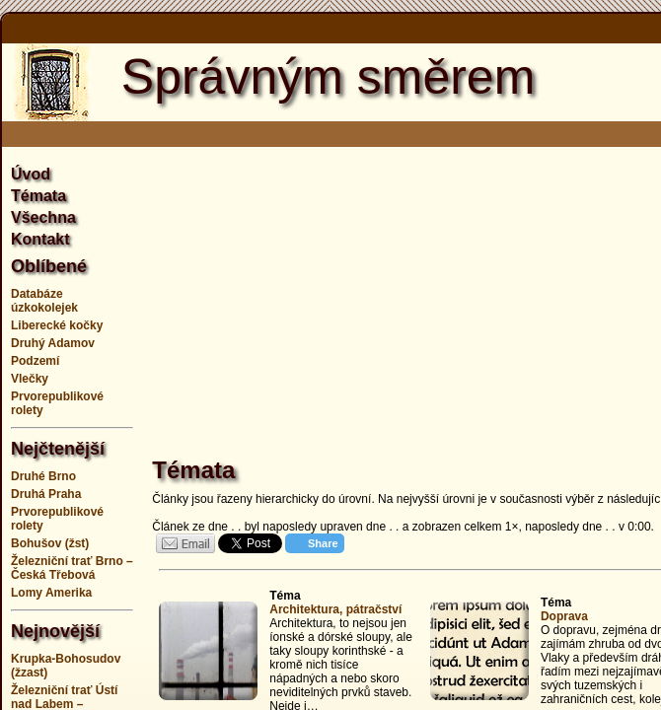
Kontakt (40, 239)
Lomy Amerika (51, 593)
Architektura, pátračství (335, 609)
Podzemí (35, 361)
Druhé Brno (43, 476)
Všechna (43, 217)
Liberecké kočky (57, 325)
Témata (38, 195)
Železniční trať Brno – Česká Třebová (72, 568)
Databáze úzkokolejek (44, 301)
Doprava (564, 616)
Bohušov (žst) (50, 543)
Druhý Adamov (53, 343)
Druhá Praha (46, 494)
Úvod (30, 174)
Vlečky (29, 379)
